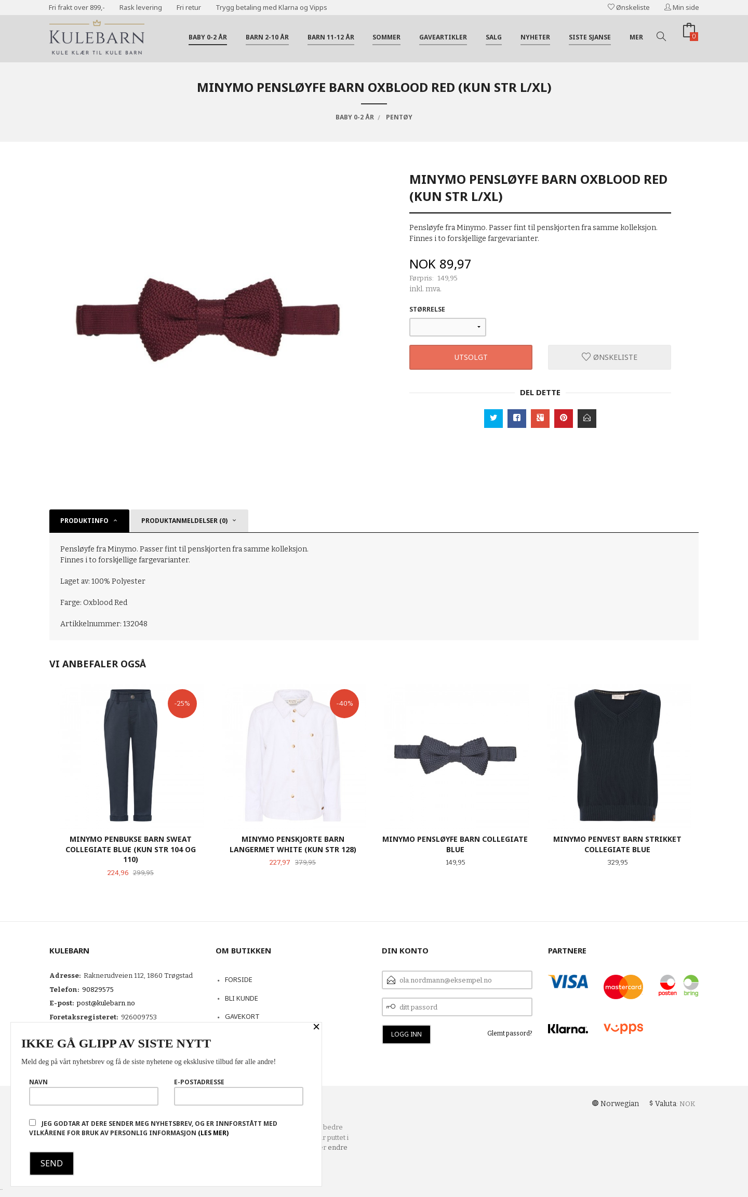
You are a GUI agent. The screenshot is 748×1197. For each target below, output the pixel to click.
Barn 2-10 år (267, 37)
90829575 (98, 989)
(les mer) (213, 1132)
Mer (636, 37)
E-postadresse (238, 1092)
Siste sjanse (590, 37)
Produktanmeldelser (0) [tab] (184, 520)
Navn (93, 1092)
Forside (238, 979)
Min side (681, 7)
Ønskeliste (629, 7)
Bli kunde (241, 998)
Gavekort (242, 1016)
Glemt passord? (509, 1033)
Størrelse (427, 309)
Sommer (386, 37)
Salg (494, 37)
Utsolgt (471, 357)
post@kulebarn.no (106, 1003)
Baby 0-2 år (208, 37)
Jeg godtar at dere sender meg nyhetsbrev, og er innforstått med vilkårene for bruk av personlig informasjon (153, 1128)
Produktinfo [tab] (84, 520)
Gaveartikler (443, 37)
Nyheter (535, 37)
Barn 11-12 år (331, 37)
